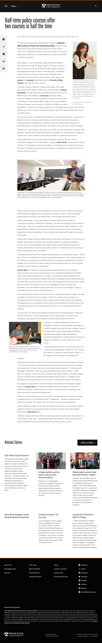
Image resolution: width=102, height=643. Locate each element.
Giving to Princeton (35, 577)
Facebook (84, 565)
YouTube (84, 584)
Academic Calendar (60, 569)
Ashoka (22, 270)
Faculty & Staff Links (61, 577)
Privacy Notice (94, 636)
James (30, 386)
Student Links (58, 573)
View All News (87, 443)
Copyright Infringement (83, 636)
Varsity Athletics (34, 573)
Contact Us (7, 565)
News (13, 6)
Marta (62, 142)
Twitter (83, 569)
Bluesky (83, 588)
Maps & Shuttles (34, 569)
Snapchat (84, 577)
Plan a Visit (33, 565)
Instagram (84, 573)
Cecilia (32, 412)
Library (56, 565)
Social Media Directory (88, 592)
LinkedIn (84, 580)
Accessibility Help (10, 569)
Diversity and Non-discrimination (12, 607)
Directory (7, 573)
